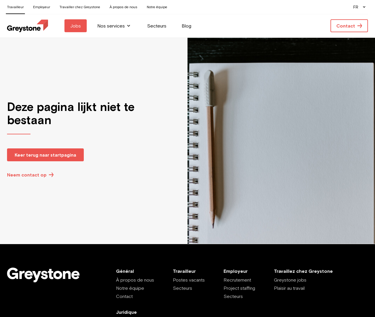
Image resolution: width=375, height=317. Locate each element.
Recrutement (237, 279)
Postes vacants (189, 279)
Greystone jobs (290, 279)
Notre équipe (130, 288)
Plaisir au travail (289, 288)
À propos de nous (135, 279)
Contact (124, 296)
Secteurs (182, 288)
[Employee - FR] (27, 26)
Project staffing (239, 288)
